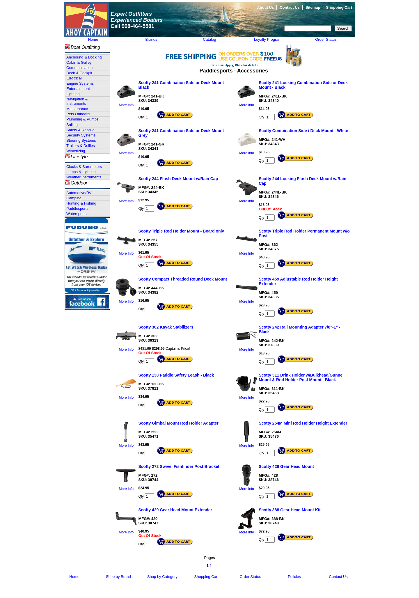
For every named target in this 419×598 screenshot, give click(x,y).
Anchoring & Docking (84, 57)
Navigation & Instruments (77, 101)
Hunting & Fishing (81, 203)
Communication (79, 67)
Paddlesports (77, 208)
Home (93, 39)
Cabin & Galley (79, 62)
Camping (73, 198)
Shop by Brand (118, 576)
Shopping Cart (339, 7)
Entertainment (78, 88)
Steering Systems (81, 140)
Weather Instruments (83, 177)
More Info (126, 105)
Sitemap (313, 7)
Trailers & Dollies (80, 145)
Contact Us (290, 7)
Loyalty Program (268, 39)
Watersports (76, 214)
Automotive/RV (78, 193)
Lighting (73, 94)
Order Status (326, 39)
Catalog (209, 39)
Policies (294, 576)
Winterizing (75, 151)
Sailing (72, 125)
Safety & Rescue (80, 130)
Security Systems (80, 135)
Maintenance (77, 109)
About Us (265, 7)
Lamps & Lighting (80, 172)
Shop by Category (162, 576)
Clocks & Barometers (84, 166)
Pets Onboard (78, 114)
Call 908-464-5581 (132, 26)
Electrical (74, 78)
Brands (151, 39)
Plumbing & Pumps (82, 119)
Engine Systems (80, 83)
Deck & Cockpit (79, 73)
